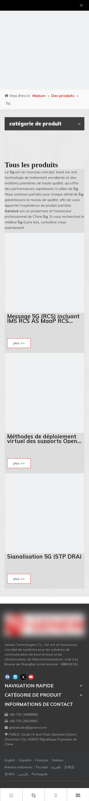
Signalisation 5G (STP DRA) (44, 556)
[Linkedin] (15, 677)
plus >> (19, 343)
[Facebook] (7, 677)
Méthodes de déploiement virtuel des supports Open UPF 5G (42, 438)
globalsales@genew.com (28, 727)
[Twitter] (23, 677)
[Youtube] (31, 677)
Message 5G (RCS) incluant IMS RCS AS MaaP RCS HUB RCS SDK (43, 318)
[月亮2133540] (44, 45)
